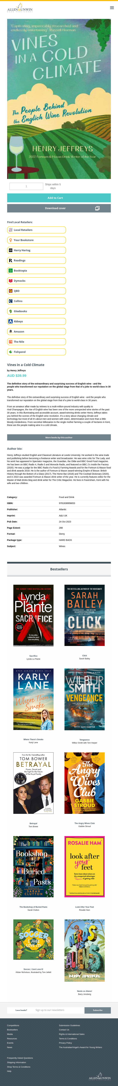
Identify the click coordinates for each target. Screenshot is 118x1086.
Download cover (55, 208)
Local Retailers (23, 230)
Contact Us (64, 1030)
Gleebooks (20, 311)
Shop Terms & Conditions (18, 1067)
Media (10, 1034)
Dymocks (19, 280)
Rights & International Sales (71, 1034)
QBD (17, 291)
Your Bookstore (24, 240)
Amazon (19, 331)
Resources (12, 1038)
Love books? (21, 1010)
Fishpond (20, 352)
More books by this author (58, 437)
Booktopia (20, 270)
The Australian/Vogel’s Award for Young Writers (80, 1047)
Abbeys (18, 321)
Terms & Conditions (68, 1038)
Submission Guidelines (69, 1025)
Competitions (13, 1025)
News (9, 1047)
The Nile (19, 341)
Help (9, 1071)
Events (10, 1043)
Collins (18, 301)
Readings (19, 260)
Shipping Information (16, 1062)
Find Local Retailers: (20, 222)
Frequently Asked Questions (20, 1058)
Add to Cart (55, 198)
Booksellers (12, 1030)
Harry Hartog (22, 250)
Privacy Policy (65, 1043)
